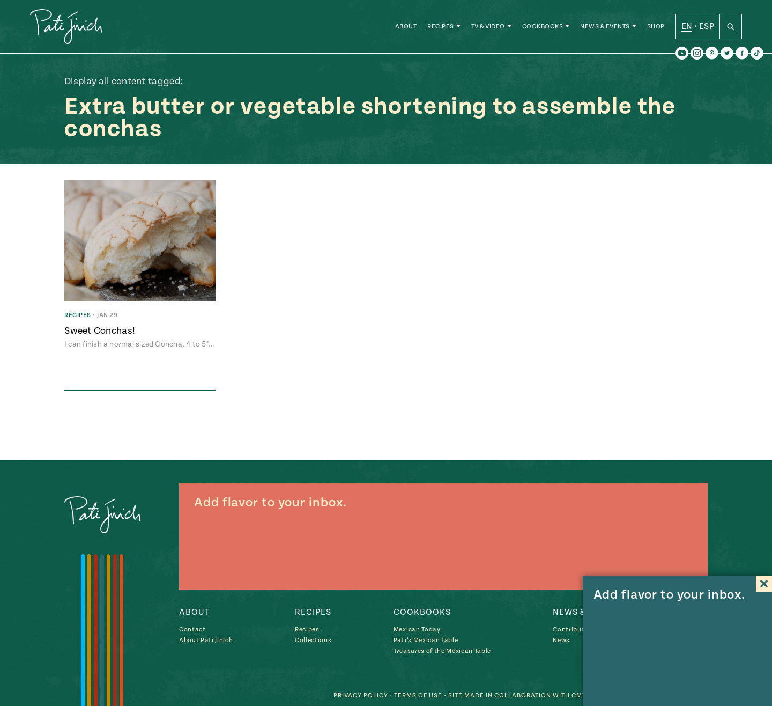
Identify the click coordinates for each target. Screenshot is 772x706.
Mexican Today (417, 629)
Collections (313, 640)
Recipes (440, 26)
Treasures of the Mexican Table (442, 651)
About (406, 26)
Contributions (575, 629)
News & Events (605, 26)
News (561, 640)
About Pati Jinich (206, 640)
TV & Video (488, 26)
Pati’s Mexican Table (426, 640)
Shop (656, 26)
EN (687, 26)
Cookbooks (542, 26)
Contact (192, 629)
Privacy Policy (360, 695)
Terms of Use (418, 695)
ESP (706, 26)
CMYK (581, 695)
